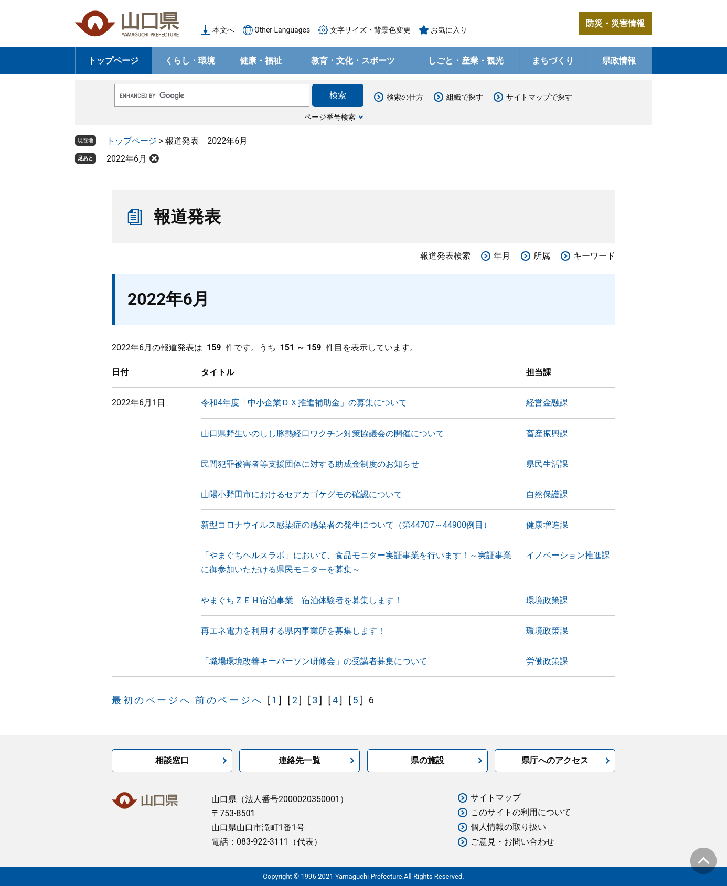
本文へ (223, 30)
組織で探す (464, 97)
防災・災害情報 (615, 23)
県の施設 (427, 760)
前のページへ (229, 700)
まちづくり (553, 61)
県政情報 (619, 61)
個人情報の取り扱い (508, 827)
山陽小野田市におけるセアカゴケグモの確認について (301, 494)
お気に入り (449, 30)
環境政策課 (547, 600)
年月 (502, 256)
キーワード (594, 256)
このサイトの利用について (521, 812)
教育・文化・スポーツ (353, 61)
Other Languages (282, 30)
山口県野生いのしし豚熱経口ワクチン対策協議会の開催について (322, 434)
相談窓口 (172, 760)
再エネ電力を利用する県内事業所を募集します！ (293, 631)
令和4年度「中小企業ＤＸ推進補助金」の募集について (304, 403)
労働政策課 (547, 661)
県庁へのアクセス (555, 760)
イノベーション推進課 (568, 555)
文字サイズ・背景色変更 (370, 30)
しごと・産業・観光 (466, 61)
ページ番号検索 (330, 117)
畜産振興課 (547, 434)
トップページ (113, 61)
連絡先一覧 (299, 760)
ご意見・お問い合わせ (512, 842)
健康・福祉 (261, 61)
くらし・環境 (190, 61)
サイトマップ (496, 798)
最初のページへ (151, 700)
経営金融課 (547, 403)
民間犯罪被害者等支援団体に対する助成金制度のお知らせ (310, 464)
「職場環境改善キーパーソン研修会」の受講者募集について (314, 661)
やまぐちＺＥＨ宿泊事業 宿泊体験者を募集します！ (301, 600)
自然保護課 (547, 494)
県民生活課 (547, 464)
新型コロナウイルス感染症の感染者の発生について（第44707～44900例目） (346, 525)
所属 (541, 256)
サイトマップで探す (539, 97)
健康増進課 (547, 525)
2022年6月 (126, 159)
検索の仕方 (405, 97)
